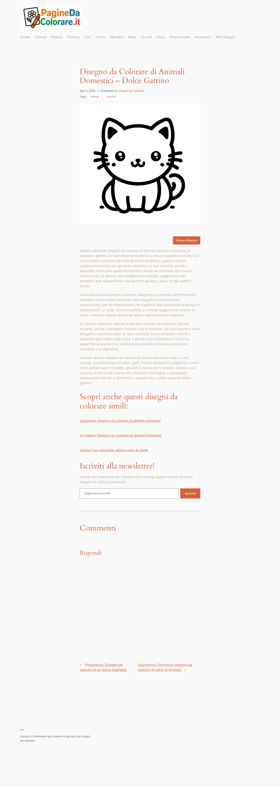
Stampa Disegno (186, 240)
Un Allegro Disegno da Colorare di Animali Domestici (121, 435)
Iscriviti (190, 493)
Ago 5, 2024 (87, 90)
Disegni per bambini (131, 90)
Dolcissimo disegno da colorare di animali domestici (120, 421)
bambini (111, 96)
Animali (94, 96)
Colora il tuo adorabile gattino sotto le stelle (114, 450)
